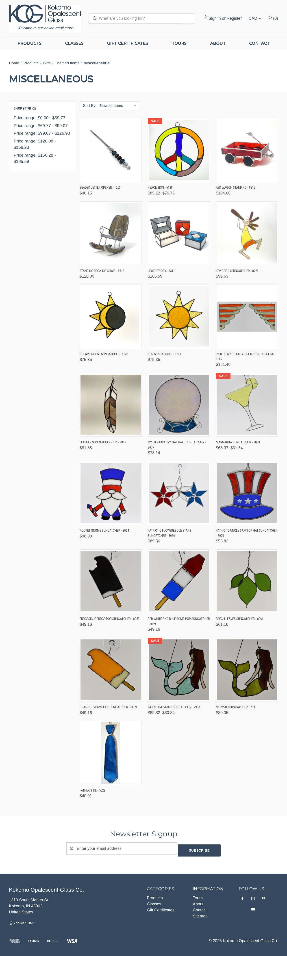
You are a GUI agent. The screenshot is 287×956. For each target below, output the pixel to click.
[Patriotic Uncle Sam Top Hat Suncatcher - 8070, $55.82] (247, 493)
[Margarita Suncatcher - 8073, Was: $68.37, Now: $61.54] (247, 405)
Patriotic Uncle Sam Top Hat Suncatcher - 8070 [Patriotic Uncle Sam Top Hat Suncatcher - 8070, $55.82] (246, 533)
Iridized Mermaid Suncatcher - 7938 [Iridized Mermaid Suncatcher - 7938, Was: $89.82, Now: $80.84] (174, 707)
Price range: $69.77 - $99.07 (41, 125)
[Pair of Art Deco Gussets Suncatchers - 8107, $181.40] (247, 316)
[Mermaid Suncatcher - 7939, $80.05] (247, 670)
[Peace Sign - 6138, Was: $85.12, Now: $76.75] (179, 150)
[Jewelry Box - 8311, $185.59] (179, 233)
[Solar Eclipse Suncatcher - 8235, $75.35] (110, 316)
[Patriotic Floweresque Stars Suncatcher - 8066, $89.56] (179, 493)
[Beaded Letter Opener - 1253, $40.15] (110, 150)
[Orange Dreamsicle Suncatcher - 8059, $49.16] (110, 670)
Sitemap (200, 914)
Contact (259, 43)
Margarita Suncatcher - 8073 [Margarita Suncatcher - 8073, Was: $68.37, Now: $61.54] (238, 442)
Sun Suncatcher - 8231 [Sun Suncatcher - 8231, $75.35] (164, 354)
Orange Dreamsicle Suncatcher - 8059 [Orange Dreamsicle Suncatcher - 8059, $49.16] (108, 707)
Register (234, 18)
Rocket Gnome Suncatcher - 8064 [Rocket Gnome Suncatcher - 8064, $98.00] (104, 531)
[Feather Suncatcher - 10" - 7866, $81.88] (110, 405)
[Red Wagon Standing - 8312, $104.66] (247, 150)
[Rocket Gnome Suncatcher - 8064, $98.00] (110, 493)
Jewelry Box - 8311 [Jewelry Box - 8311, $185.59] (161, 271)
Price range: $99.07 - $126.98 (42, 133)
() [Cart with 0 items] (273, 18)
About (218, 43)
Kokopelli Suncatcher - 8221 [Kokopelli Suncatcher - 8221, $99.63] (237, 271)
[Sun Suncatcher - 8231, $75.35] (179, 316)
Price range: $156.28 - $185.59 (35, 158)
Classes (74, 43)
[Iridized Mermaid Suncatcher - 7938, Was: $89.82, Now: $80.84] (179, 670)
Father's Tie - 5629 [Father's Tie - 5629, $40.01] (92, 790)
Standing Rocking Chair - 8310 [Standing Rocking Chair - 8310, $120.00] (102, 271)
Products (29, 43)
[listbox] (119, 105)
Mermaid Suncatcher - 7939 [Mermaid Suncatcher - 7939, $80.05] (236, 707)
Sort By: (89, 106)
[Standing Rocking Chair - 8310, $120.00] (110, 233)
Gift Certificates (127, 43)
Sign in (215, 18)
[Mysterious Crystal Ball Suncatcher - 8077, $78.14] (179, 405)
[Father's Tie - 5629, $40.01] (110, 753)
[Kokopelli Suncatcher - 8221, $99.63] (247, 233)
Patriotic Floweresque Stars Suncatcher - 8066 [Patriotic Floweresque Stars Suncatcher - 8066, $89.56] (169, 533)
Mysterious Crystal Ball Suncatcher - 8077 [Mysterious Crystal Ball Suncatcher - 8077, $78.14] (177, 444)
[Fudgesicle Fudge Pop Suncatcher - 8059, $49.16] (110, 581)
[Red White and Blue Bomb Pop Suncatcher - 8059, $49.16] (179, 581)
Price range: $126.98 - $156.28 (35, 144)
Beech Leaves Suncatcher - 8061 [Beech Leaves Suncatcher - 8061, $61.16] (239, 619)
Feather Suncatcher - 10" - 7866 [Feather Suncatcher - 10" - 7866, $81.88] (103, 442)
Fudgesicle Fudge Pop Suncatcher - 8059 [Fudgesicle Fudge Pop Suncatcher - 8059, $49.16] (109, 619)
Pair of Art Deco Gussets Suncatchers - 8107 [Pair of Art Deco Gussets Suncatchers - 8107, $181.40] (246, 356)
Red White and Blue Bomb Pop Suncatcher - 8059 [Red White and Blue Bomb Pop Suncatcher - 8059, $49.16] (179, 621)
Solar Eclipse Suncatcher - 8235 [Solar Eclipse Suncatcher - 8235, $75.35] (104, 354)
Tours (179, 43)
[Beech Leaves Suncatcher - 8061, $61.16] (247, 581)
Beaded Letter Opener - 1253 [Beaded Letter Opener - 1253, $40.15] (100, 188)
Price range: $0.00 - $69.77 (39, 117)
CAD (255, 18)
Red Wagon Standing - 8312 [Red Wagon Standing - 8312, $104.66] (235, 188)
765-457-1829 (24, 921)
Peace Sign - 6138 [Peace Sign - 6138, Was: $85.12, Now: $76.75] (160, 188)
